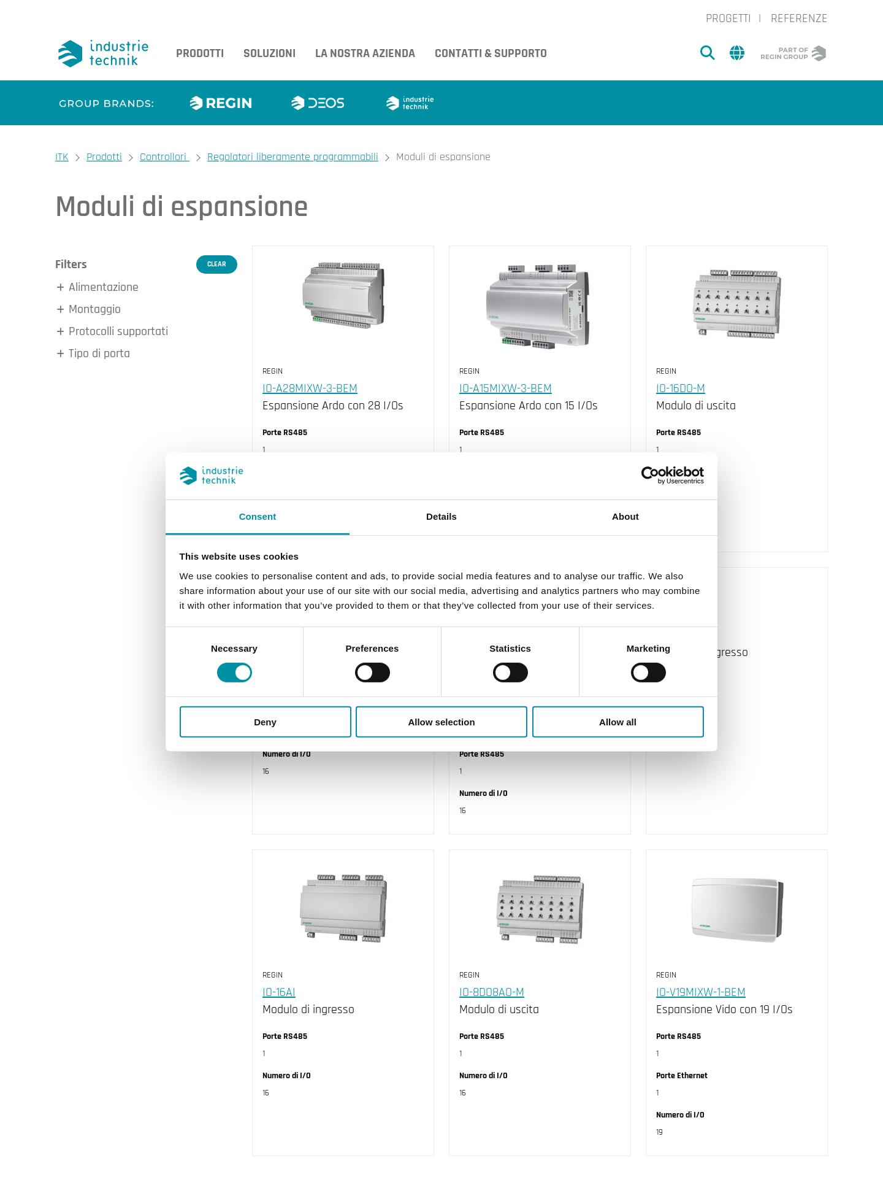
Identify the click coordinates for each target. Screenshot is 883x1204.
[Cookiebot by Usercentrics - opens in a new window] (650, 475)
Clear (216, 264)
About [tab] (625, 516)
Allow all (617, 721)
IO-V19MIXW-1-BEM (701, 992)
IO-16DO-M (680, 388)
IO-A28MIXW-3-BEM (309, 388)
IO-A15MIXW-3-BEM (505, 388)
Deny (265, 721)
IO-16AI (279, 992)
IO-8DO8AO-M (491, 992)
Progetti (728, 18)
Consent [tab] (258, 516)
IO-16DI (672, 635)
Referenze (799, 18)
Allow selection (441, 721)
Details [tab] (441, 516)
